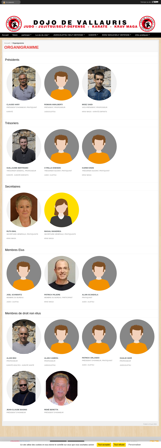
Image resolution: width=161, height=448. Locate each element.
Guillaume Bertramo (17, 168)
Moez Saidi (87, 105)
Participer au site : (149, 2)
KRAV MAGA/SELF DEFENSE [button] (116, 35)
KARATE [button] (93, 35)
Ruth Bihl (11, 231)
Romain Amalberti (53, 105)
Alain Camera (51, 358)
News (15, 35)
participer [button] (26, 35)
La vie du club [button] (41, 35)
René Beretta (51, 410)
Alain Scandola (90, 295)
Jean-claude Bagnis (17, 410)
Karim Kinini (88, 168)
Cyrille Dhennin (52, 168)
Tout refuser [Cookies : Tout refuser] (119, 445)
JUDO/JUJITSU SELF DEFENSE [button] (68, 35)
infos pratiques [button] (141, 35)
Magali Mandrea (52, 231)
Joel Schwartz (14, 295)
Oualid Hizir (126, 358)
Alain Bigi (11, 358)
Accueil (5, 35)
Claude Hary (13, 105)
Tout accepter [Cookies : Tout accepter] (104, 445)
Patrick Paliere (52, 295)
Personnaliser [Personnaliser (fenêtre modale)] (135, 445)
